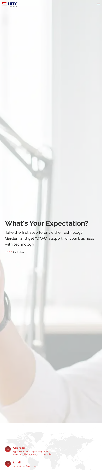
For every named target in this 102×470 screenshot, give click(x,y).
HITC (7, 252)
